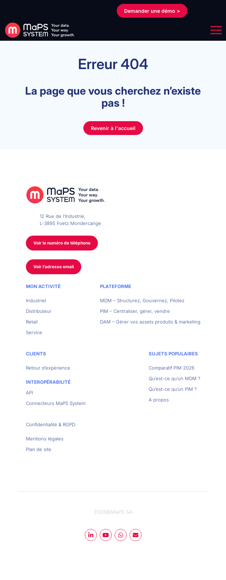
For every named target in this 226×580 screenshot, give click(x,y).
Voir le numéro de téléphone (61, 243)
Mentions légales (45, 438)
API (29, 392)
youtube (105, 535)
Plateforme (115, 286)
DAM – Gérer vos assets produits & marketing (150, 322)
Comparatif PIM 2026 (171, 368)
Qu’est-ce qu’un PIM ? (173, 389)
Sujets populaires (173, 353)
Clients (36, 353)
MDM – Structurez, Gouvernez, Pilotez (142, 300)
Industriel (36, 300)
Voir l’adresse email (53, 266)
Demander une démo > (152, 11)
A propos (159, 399)
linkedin (91, 535)
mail (135, 535)
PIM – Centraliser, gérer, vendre (135, 311)
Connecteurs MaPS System (56, 403)
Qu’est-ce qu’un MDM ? (174, 378)
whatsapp (120, 535)
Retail (32, 322)
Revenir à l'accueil (113, 128)
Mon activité (43, 286)
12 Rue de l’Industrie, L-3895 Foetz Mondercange (70, 219)
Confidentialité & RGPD (50, 424)
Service (34, 332)
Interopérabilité (48, 382)
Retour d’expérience (48, 368)
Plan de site (38, 449)
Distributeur (38, 311)
